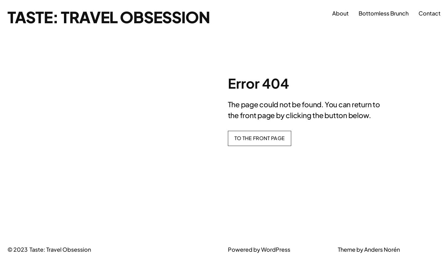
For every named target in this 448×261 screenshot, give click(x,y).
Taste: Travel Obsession (108, 17)
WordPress (275, 249)
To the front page (259, 138)
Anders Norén (382, 249)
